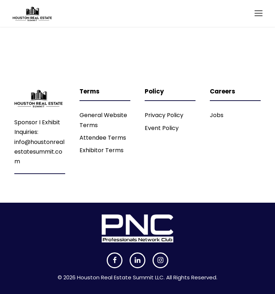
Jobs (216, 115)
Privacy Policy (164, 115)
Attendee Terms (102, 138)
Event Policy (162, 128)
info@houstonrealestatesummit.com (39, 151)
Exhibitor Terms (101, 150)
